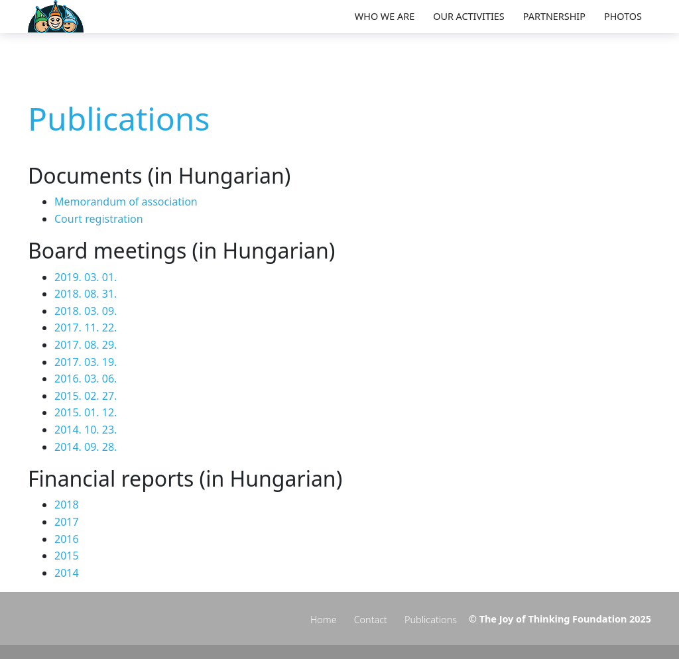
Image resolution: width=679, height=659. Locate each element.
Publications (430, 619)
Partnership (554, 16)
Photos (623, 16)
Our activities (469, 16)
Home (323, 619)
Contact (370, 619)
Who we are (384, 16)
